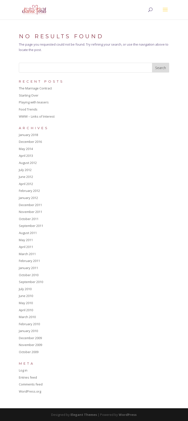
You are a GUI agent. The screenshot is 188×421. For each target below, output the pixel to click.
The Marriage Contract (35, 88)
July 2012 (25, 170)
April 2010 (26, 310)
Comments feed (31, 384)
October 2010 (28, 275)
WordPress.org (30, 391)
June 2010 (26, 296)
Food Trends (28, 109)
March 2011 (27, 254)
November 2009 (30, 345)
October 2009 (28, 352)
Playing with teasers (34, 102)
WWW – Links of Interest (37, 116)
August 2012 (28, 163)
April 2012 (26, 184)
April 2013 (26, 155)
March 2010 (27, 317)
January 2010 (28, 331)
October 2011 (28, 219)
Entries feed (28, 377)
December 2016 (30, 141)
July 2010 (25, 289)
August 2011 (28, 233)
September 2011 (31, 225)
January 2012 (28, 198)
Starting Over (28, 95)
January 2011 (28, 268)
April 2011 (26, 247)
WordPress (128, 414)
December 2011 (30, 205)
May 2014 (26, 149)
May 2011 (26, 240)
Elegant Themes (83, 414)
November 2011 (30, 212)
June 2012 (26, 176)
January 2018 (28, 135)
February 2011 (29, 261)
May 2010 (26, 303)
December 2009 (30, 338)
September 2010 (31, 282)
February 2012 (29, 190)
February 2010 (29, 324)
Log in (23, 370)
